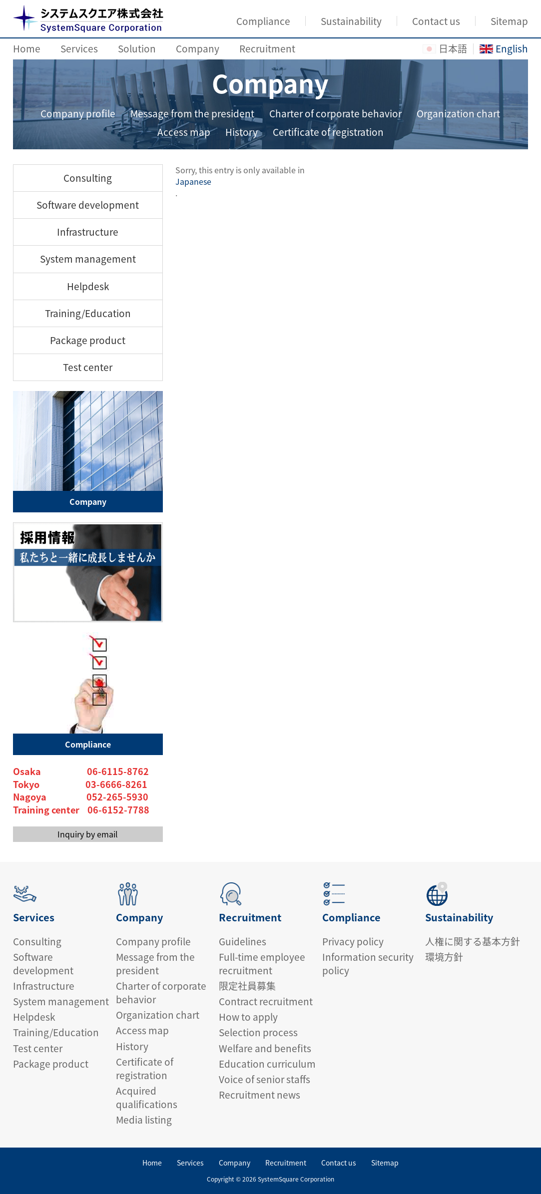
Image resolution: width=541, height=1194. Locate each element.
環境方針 (444, 957)
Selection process (258, 1032)
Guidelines (242, 941)
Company (197, 48)
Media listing (144, 1120)
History (241, 132)
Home (26, 48)
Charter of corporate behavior (335, 113)
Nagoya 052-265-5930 (80, 797)
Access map (183, 132)
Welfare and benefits (265, 1048)
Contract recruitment (266, 1001)
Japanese (193, 181)
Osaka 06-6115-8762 (81, 771)
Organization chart (458, 113)
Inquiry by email (87, 834)
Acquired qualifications (146, 1097)
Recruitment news (259, 1095)
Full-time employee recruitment (262, 963)
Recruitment (267, 48)
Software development (87, 205)
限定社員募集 (247, 986)
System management (88, 259)
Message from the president (192, 113)
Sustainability (351, 21)
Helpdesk (88, 286)
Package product (87, 340)
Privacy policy (353, 941)
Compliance (263, 21)
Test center (87, 367)
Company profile (77, 113)
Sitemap (509, 21)
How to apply (248, 1017)
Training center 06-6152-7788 (81, 809)
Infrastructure (87, 232)
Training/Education (88, 313)
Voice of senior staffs (264, 1079)
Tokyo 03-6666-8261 (80, 784)
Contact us (436, 21)
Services (79, 48)
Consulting (87, 178)
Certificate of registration (328, 132)
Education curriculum (267, 1064)
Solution (137, 48)
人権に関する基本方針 (472, 941)
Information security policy (368, 963)
